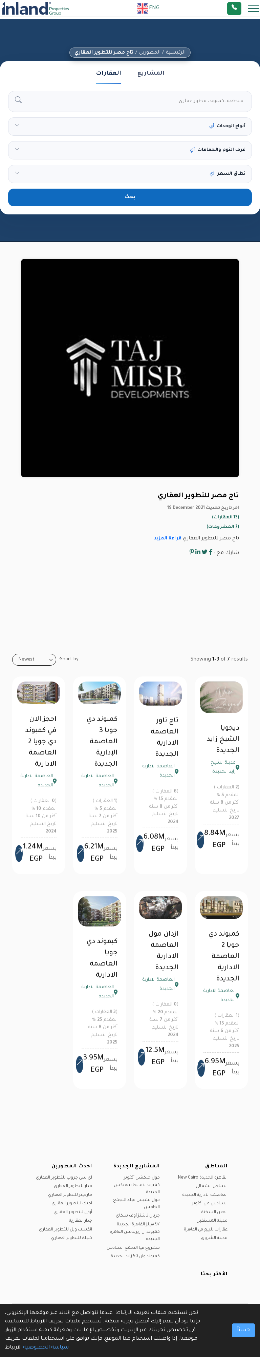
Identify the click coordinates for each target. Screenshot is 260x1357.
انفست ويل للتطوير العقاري (65, 1229)
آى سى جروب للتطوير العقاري (64, 1178)
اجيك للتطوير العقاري (71, 1203)
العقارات (108, 74)
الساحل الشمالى (212, 1186)
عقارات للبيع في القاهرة (206, 1229)
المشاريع (151, 74)
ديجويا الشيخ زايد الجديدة (223, 744)
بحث (130, 197)
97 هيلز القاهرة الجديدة (138, 1224)
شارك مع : (226, 553)
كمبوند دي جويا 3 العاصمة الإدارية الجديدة (101, 747)
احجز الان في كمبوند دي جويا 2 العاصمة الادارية (41, 747)
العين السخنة (214, 1212)
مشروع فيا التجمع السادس (133, 1248)
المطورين (149, 53)
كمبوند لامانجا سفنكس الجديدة (137, 1189)
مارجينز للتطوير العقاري (70, 1195)
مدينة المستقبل (212, 1221)
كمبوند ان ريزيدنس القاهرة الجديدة (135, 1236)
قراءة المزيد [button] (167, 538)
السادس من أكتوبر (210, 1203)
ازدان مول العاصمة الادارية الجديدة (163, 955)
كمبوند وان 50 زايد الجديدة (135, 1256)
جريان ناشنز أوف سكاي (138, 1215)
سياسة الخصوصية (46, 1348)
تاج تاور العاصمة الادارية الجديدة (164, 742)
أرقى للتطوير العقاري (72, 1212)
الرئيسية (176, 53)
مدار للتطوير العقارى (73, 1186)
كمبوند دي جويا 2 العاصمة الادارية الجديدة (223, 961)
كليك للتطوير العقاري (71, 1238)
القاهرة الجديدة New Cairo (203, 1178)
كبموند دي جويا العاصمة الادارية (101, 963)
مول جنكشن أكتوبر (142, 1178)
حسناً (243, 1330)
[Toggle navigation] (251, 8)
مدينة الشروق (214, 1238)
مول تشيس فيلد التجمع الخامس (136, 1204)
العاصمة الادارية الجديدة (205, 1195)
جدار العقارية (80, 1221)
